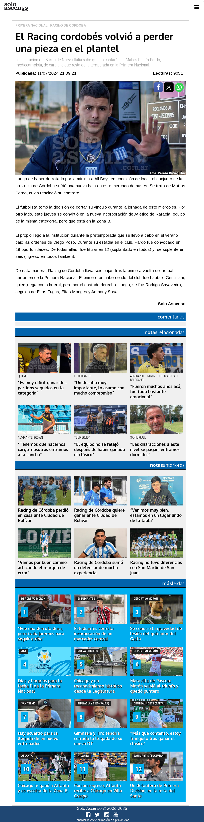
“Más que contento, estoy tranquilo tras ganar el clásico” (155, 738)
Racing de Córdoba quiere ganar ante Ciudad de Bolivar (99, 515)
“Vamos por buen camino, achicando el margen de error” (43, 567)
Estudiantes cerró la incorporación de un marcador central (94, 633)
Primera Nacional (31, 25)
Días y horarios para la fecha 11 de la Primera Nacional (40, 686)
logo (16, 6)
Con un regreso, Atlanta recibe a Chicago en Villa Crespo (98, 790)
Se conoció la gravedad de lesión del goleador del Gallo (156, 633)
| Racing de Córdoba (67, 25)
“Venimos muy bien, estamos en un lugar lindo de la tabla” (156, 515)
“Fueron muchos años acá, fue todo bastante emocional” (155, 391)
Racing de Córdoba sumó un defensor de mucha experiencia (98, 567)
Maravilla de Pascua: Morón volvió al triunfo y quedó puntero (154, 686)
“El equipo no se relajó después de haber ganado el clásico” (99, 449)
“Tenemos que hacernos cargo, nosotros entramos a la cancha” (43, 449)
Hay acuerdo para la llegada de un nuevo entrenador (38, 738)
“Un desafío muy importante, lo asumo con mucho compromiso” (99, 388)
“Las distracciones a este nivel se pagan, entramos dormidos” (155, 449)
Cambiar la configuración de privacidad (102, 820)
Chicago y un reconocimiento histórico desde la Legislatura (98, 686)
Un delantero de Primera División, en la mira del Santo (154, 790)
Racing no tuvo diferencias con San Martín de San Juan (156, 567)
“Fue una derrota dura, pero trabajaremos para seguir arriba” (41, 633)
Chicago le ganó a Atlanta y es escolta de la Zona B (43, 788)
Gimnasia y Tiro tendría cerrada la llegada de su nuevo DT (98, 738)
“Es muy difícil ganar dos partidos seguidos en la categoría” (42, 388)
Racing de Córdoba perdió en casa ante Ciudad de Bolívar (43, 515)
